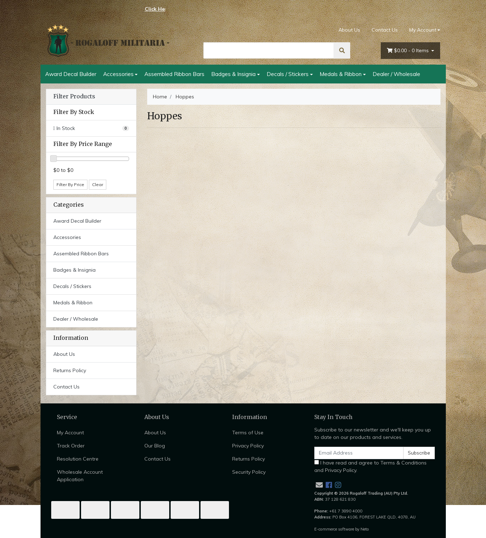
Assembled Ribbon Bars (174, 73)
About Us (349, 30)
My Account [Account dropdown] (422, 30)
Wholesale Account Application (80, 476)
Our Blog (154, 445)
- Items (408, 50)
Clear (97, 184)
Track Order (71, 445)
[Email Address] (359, 453)
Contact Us (385, 30)
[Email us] (319, 484)
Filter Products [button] (74, 96)
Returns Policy (69, 370)
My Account (70, 432)
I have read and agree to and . (370, 466)
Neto (365, 529)
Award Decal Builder (70, 73)
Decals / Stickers (288, 73)
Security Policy (249, 472)
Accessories (118, 73)
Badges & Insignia (233, 73)
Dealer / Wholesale (396, 73)
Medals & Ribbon (341, 73)
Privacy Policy (248, 445)
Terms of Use (247, 432)
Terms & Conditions (403, 463)
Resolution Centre (77, 459)
